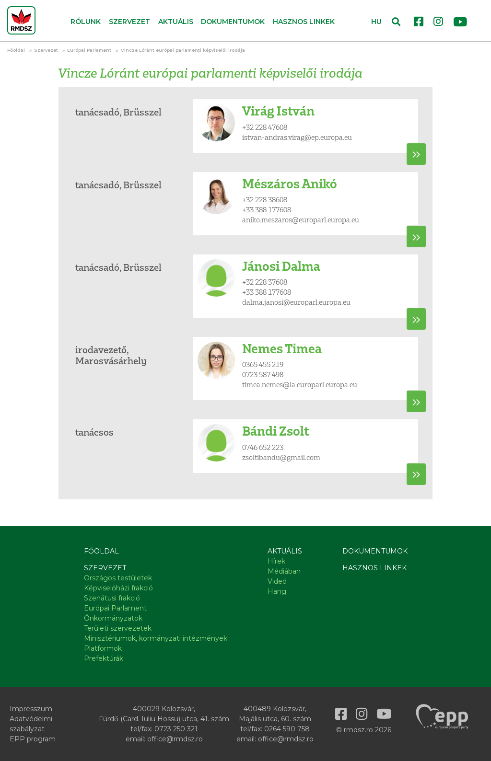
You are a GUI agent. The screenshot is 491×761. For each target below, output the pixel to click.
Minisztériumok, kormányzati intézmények (155, 638)
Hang (277, 591)
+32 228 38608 (264, 200)
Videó (277, 581)
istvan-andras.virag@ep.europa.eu (297, 137)
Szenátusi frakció (112, 598)
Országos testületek (118, 578)
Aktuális (285, 551)
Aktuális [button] (175, 21)
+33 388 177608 (266, 210)
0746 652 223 (262, 447)
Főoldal (16, 50)
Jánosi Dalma (281, 266)
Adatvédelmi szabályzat (31, 724)
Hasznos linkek (304, 21)
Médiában (284, 571)
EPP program (33, 739)
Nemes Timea (282, 348)
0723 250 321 (176, 729)
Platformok (103, 648)
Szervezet (46, 50)
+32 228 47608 (264, 127)
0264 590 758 (287, 729)
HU (376, 21)
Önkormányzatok (113, 618)
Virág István (278, 111)
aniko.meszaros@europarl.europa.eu (300, 220)
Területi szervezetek (118, 628)
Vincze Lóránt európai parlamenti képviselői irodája (183, 50)
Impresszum (31, 708)
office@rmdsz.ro (175, 739)
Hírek (276, 561)
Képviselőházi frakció (118, 588)
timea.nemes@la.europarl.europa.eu (299, 384)
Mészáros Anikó (289, 183)
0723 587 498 (262, 374)
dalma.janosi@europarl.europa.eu (296, 302)
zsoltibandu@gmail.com (281, 457)
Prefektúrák (103, 658)
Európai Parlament (89, 50)
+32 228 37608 (264, 282)
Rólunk (85, 21)
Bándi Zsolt (275, 431)
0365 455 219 (262, 364)
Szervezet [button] (129, 21)
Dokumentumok (233, 21)
